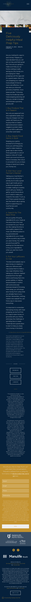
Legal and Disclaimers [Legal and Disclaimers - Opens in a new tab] (12, 588)
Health (20, 46)
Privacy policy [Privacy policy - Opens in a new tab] (21, 588)
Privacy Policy (25, 520)
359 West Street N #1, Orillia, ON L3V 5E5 (15, 563)
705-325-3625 (16, 565)
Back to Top (15, 592)
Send (15, 526)
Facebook (15, 370)
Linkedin (15, 382)
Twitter (15, 376)
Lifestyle (9, 48)
